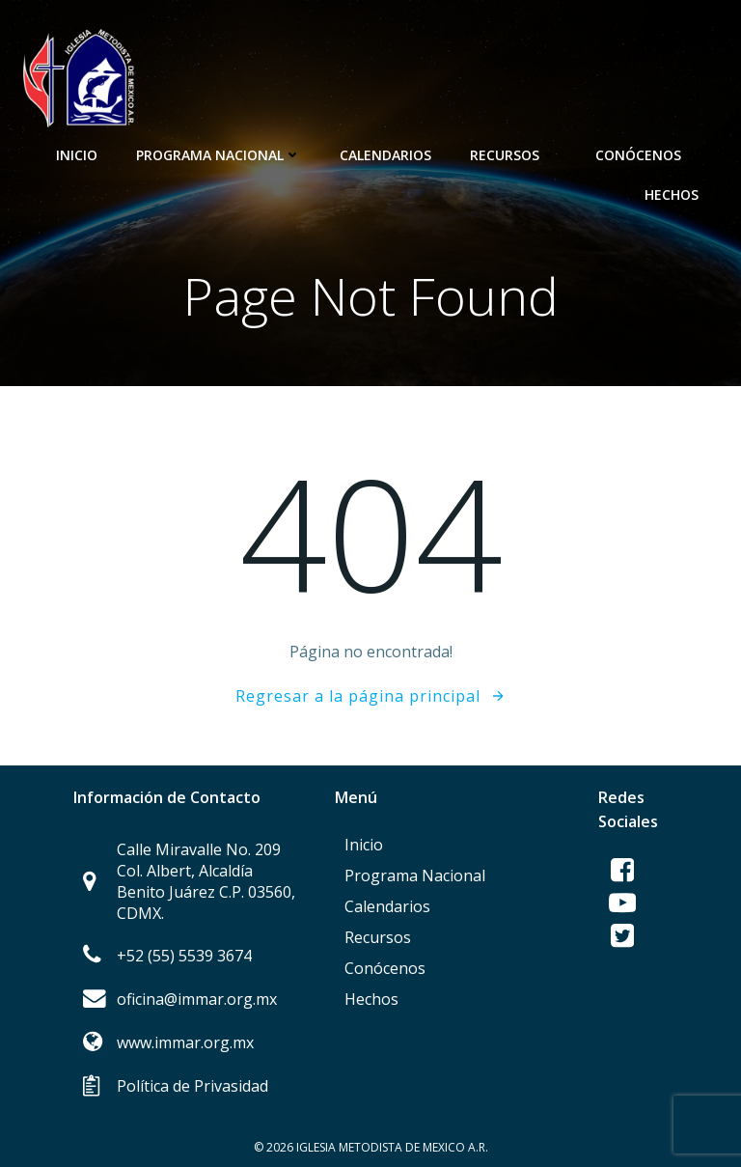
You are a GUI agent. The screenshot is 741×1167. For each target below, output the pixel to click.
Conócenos (647, 155)
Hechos (672, 194)
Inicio (76, 155)
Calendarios (385, 155)
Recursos (513, 155)
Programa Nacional (218, 155)
